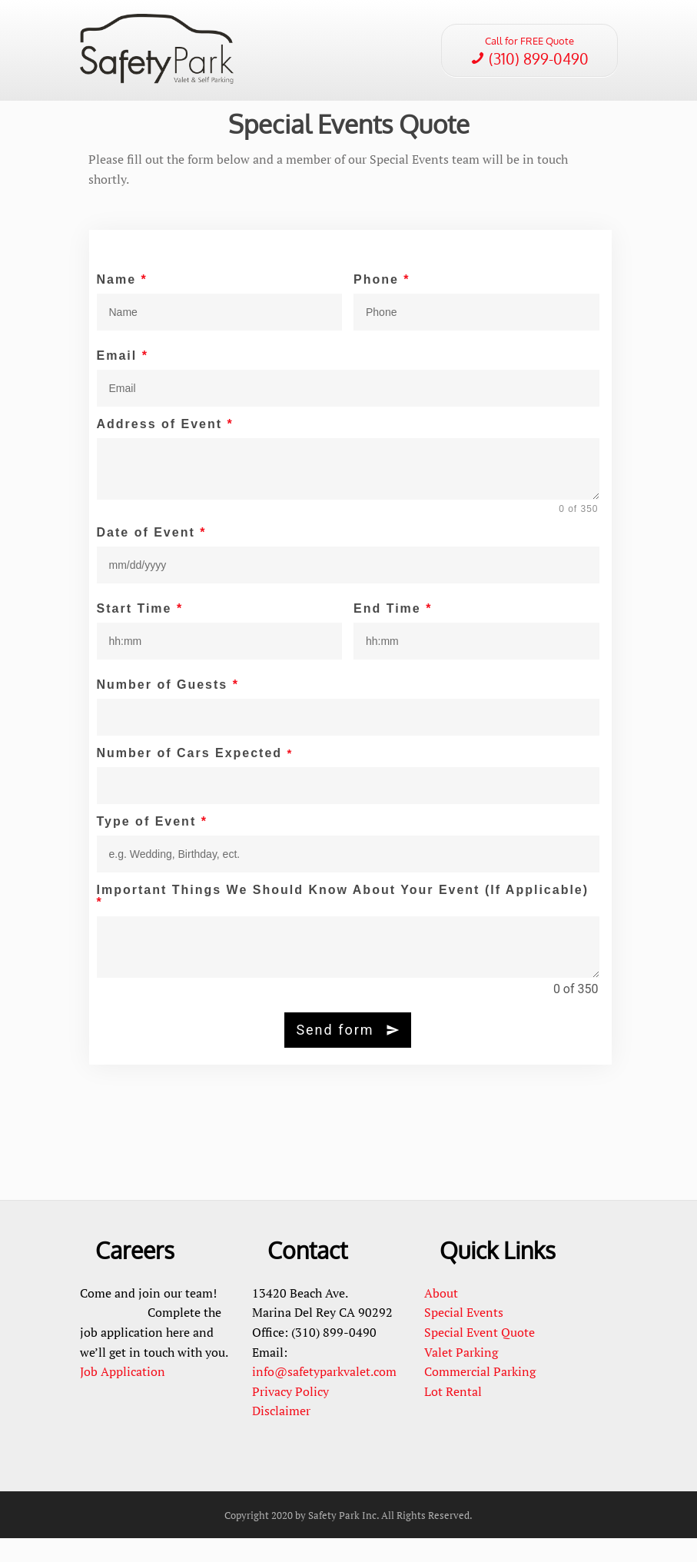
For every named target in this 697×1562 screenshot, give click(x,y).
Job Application (122, 1395)
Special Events (335, 41)
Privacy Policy (290, 1415)
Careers (297, 90)
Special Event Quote (479, 1356)
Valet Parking (461, 1376)
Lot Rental (453, 1415)
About (441, 1316)
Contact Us (254, 90)
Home (245, 41)
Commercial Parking (481, 1395)
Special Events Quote (349, 147)
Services (386, 41)
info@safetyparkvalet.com (324, 1395)
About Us (282, 41)
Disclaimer (281, 1435)
